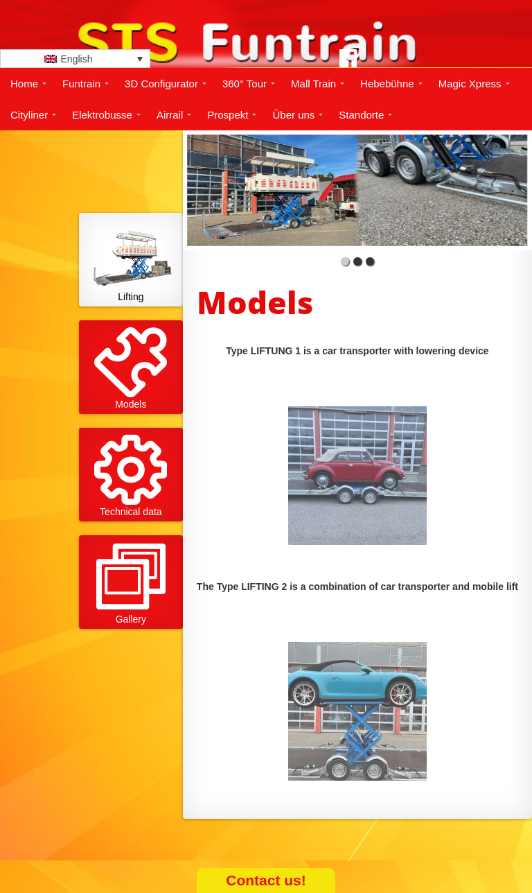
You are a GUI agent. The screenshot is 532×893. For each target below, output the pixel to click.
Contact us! (266, 880)
